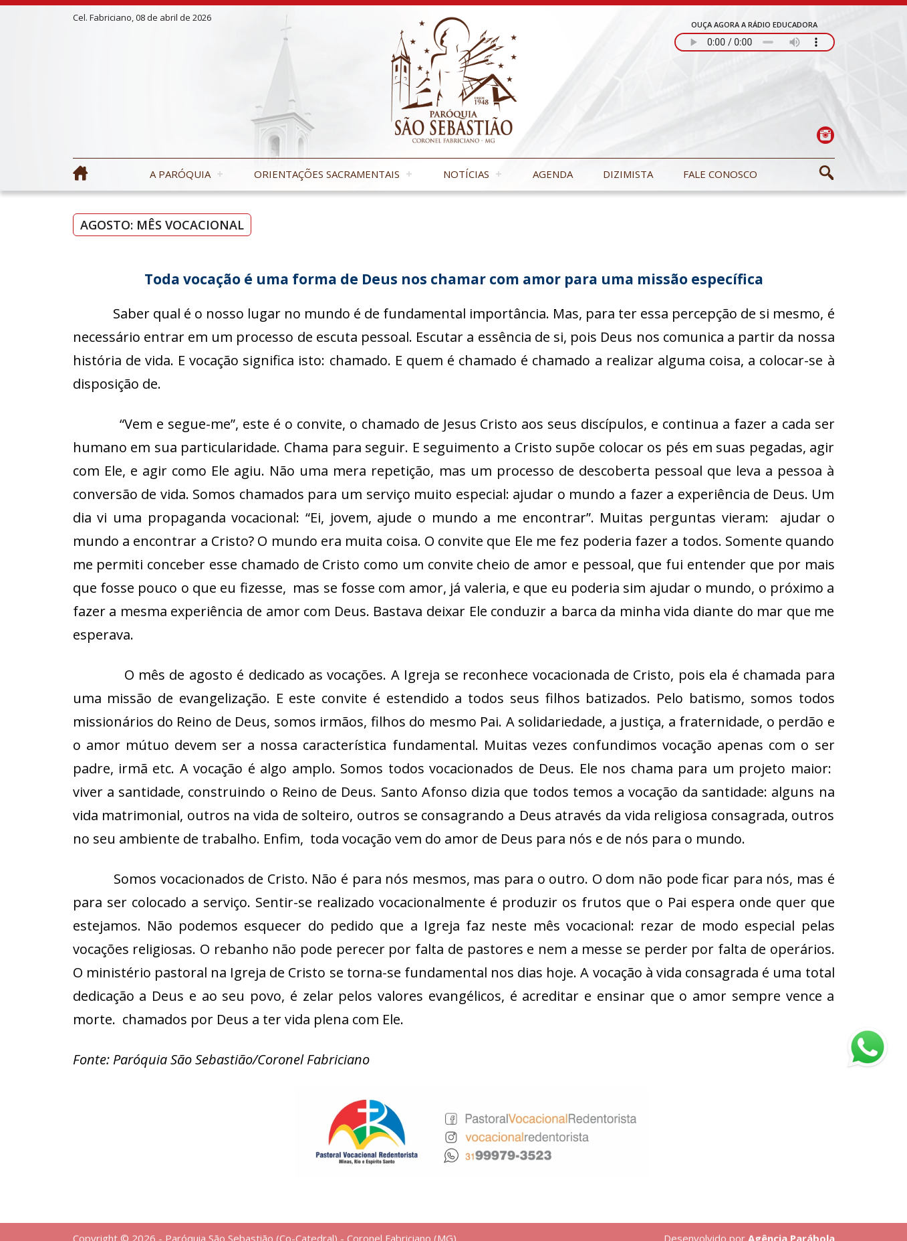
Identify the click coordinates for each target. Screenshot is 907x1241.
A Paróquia (180, 174)
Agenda (553, 174)
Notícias (466, 174)
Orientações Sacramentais (327, 174)
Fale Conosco (720, 174)
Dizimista (628, 174)
